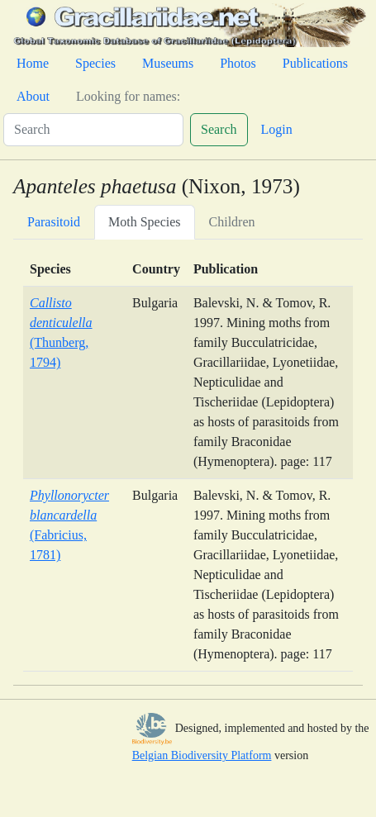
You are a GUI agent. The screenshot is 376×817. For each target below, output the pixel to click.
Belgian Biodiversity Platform (202, 755)
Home (33, 63)
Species (95, 63)
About (33, 96)
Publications (315, 63)
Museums (167, 63)
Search (219, 129)
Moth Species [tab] (144, 222)
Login (277, 129)
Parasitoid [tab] (53, 222)
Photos (238, 63)
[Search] (93, 129)
